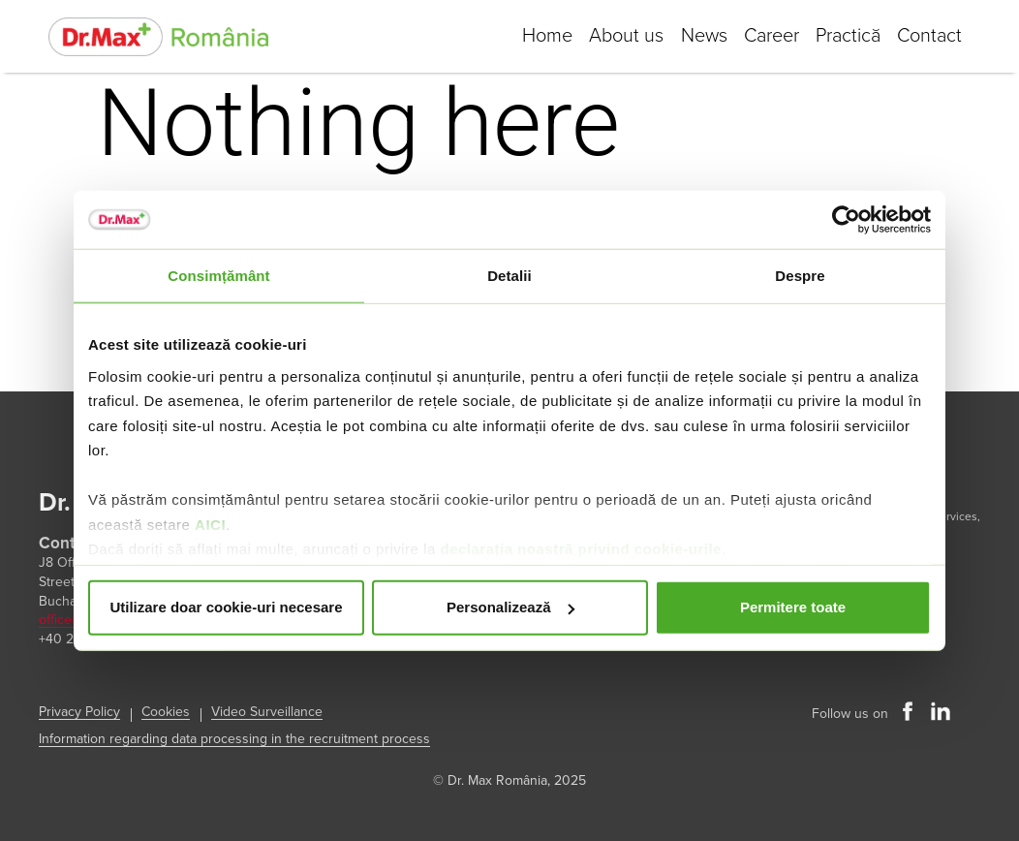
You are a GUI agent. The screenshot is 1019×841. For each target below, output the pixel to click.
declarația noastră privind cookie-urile (580, 549)
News (694, 35)
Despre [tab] (799, 275)
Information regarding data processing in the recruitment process (234, 739)
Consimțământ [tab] (218, 275)
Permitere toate (793, 607)
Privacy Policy (79, 711)
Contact (928, 35)
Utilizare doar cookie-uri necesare (225, 607)
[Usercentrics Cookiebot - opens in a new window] (846, 219)
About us (614, 35)
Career (764, 35)
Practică (844, 35)
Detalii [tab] (509, 275)
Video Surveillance (267, 711)
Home (533, 35)
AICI (210, 523)
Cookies (165, 711)
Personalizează (510, 607)
